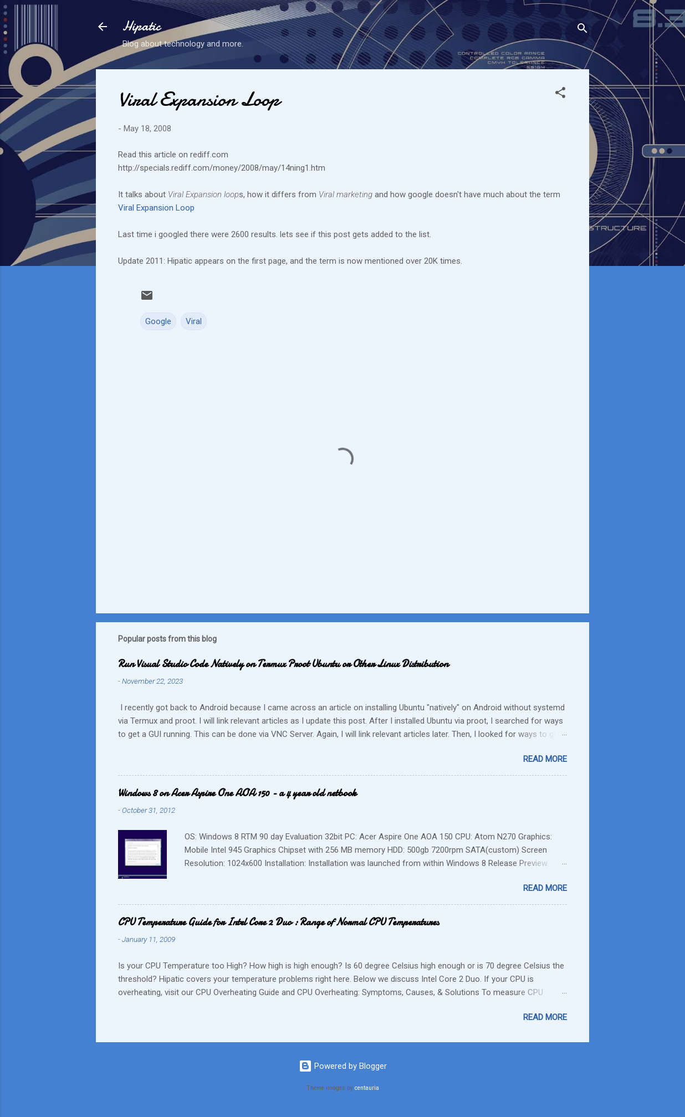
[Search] (582, 30)
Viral (194, 321)
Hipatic (141, 26)
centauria (367, 1088)
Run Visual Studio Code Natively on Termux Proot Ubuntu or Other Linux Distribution (283, 664)
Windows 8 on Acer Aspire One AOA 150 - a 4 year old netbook (237, 793)
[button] (560, 94)
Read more (545, 759)
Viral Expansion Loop (156, 208)
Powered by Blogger (343, 1066)
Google (158, 321)
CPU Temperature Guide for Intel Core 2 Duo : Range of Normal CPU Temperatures (278, 922)
